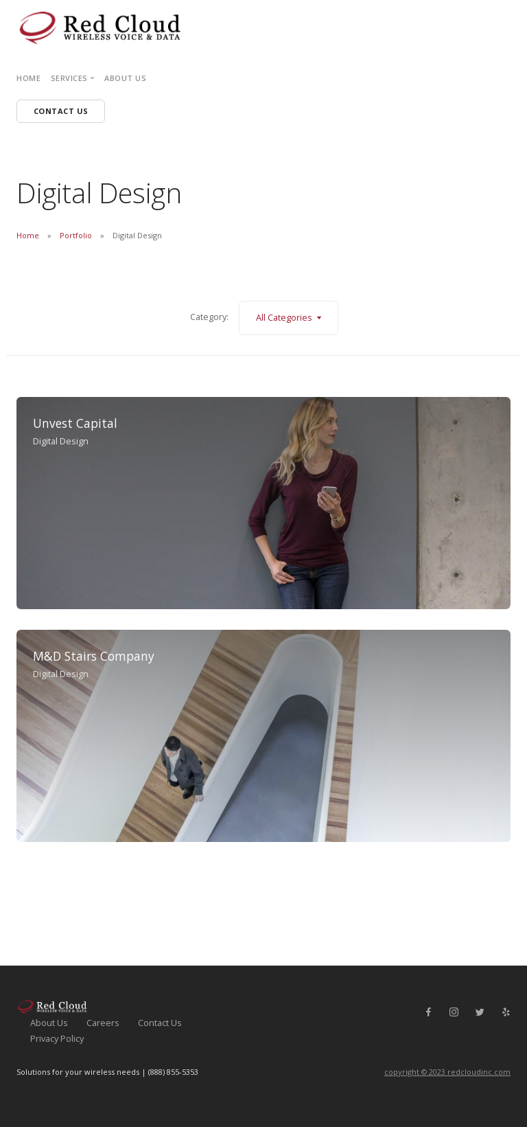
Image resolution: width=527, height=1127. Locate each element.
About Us (125, 78)
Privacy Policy (57, 1038)
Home (28, 78)
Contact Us (160, 1022)
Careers (102, 1022)
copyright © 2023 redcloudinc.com (447, 1072)
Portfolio (76, 235)
